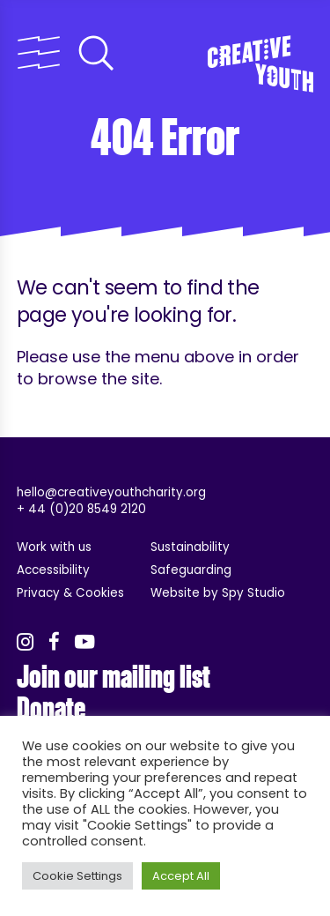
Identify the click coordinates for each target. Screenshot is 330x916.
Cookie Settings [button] (77, 876)
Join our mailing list (113, 677)
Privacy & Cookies (70, 593)
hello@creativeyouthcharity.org (111, 492)
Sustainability (190, 547)
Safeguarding (190, 570)
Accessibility (53, 570)
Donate (51, 708)
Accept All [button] (180, 876)
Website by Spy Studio (217, 593)
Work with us (54, 547)
